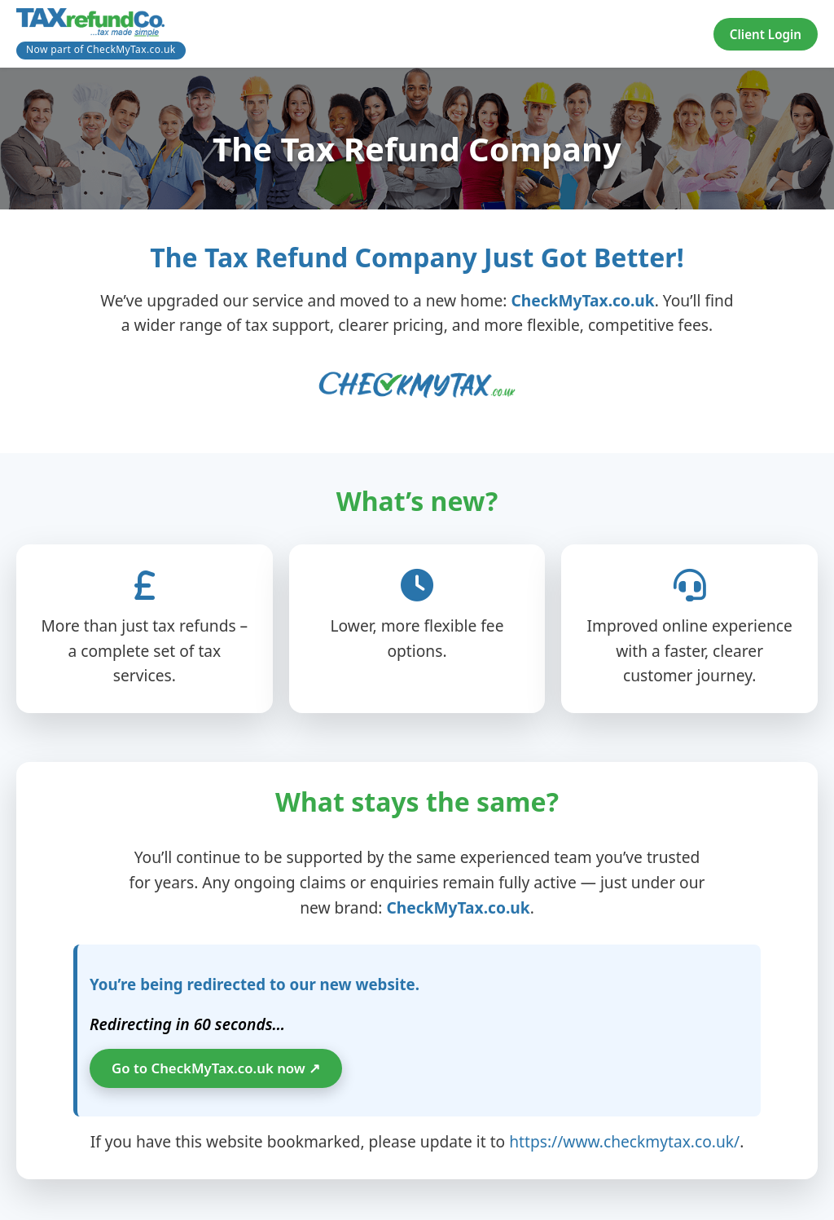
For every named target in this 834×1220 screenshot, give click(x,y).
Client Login (765, 34)
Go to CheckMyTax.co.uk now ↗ (216, 1068)
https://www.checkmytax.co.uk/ (624, 1141)
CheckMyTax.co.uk (582, 300)
